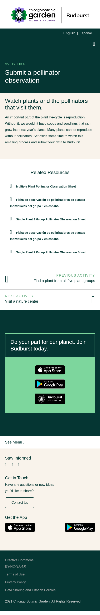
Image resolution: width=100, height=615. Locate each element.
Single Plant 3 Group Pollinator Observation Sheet (51, 219)
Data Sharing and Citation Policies (30, 590)
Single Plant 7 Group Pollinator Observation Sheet (51, 252)
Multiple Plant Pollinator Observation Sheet (46, 186)
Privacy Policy (15, 582)
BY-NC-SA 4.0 (15, 566)
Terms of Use (15, 574)
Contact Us (19, 502)
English (69, 33)
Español (86, 33)
